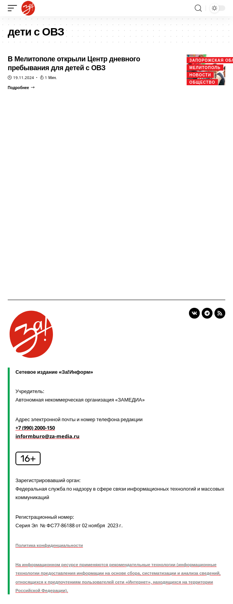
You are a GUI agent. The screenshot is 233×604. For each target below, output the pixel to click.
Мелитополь (205, 67)
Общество (202, 82)
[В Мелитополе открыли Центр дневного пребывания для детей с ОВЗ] (21, 87)
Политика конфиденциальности (49, 545)
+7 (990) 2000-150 (35, 427)
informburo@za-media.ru (47, 436)
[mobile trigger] (14, 8)
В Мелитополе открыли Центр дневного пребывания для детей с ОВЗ (74, 63)
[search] (198, 8)
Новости (200, 75)
